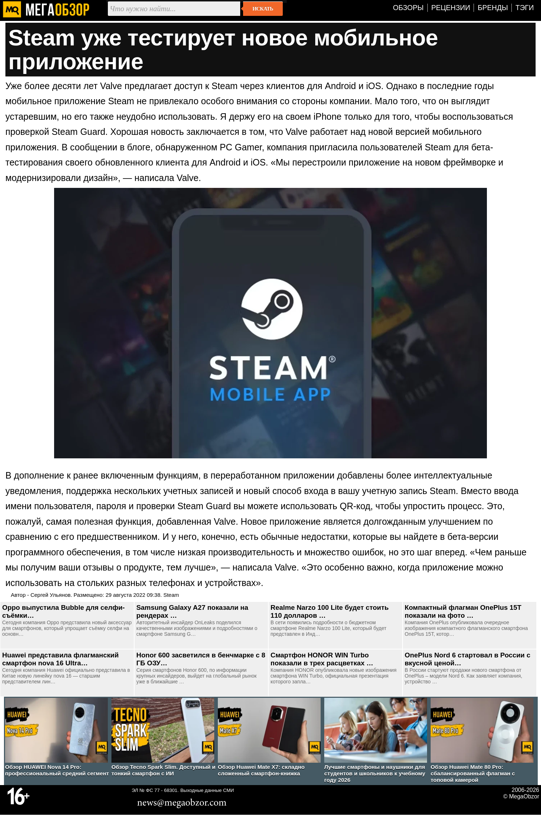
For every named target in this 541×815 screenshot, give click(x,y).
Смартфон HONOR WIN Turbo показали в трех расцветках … (321, 659)
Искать (262, 9)
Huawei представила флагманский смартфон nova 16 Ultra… (60, 659)
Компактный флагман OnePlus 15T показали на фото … (463, 611)
